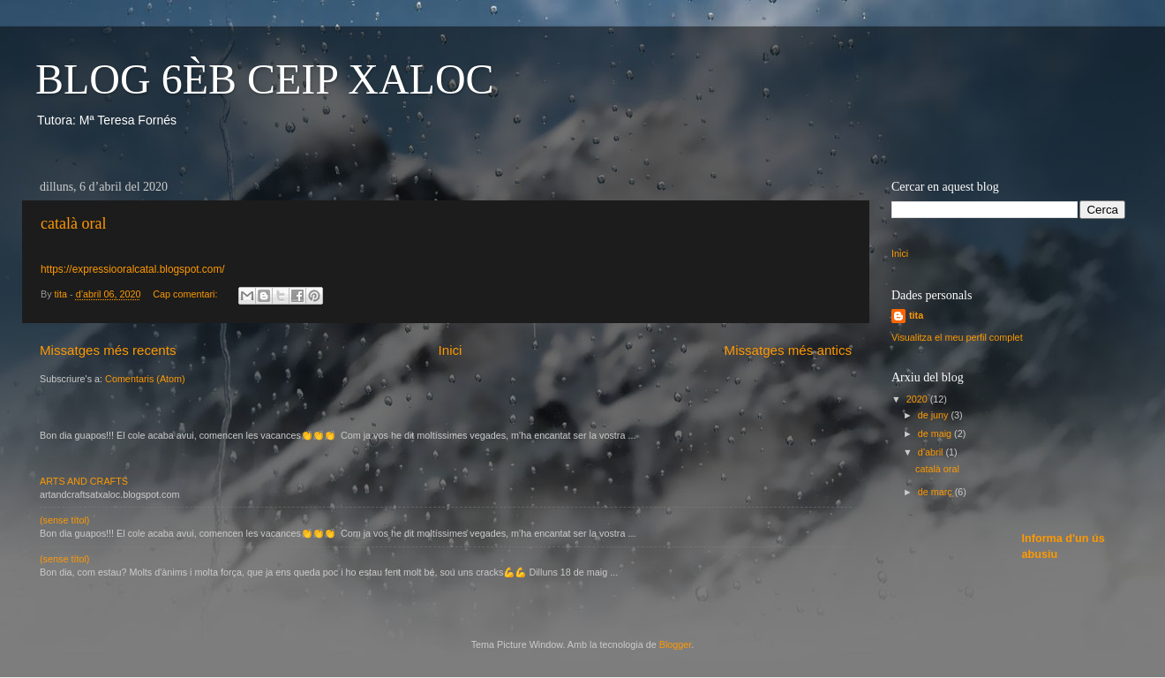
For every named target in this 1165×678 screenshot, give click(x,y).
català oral (73, 223)
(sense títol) (64, 520)
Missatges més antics (788, 350)
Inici (450, 350)
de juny (934, 415)
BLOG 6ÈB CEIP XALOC (264, 79)
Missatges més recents (108, 350)
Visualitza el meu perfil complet (957, 337)
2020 (918, 399)
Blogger (675, 644)
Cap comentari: (186, 294)
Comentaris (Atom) (145, 378)
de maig (936, 433)
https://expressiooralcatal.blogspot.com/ (133, 269)
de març (936, 491)
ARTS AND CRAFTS (84, 481)
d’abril (932, 452)
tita (916, 315)
